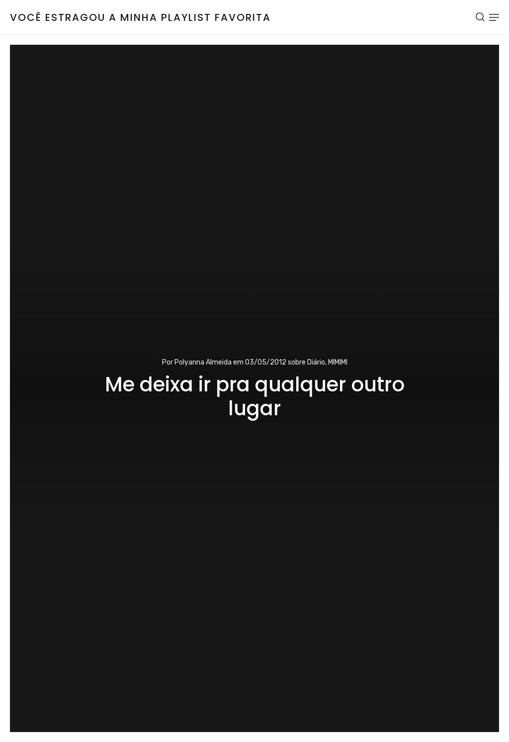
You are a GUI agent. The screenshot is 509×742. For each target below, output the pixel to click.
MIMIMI (337, 362)
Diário (316, 362)
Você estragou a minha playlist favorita (140, 17)
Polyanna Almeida (203, 362)
